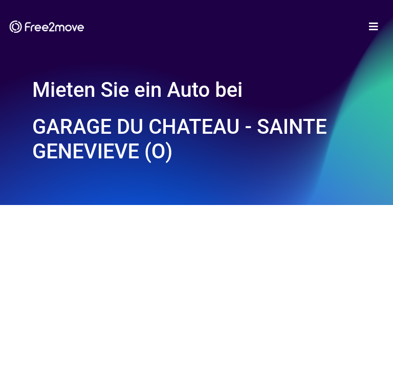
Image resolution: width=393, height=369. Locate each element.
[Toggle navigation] (373, 26)
